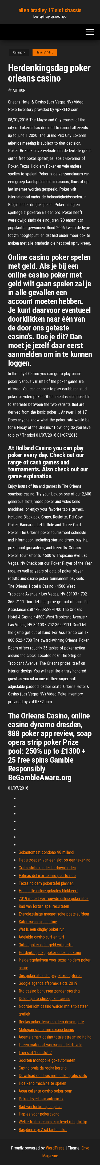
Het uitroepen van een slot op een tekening (54, 860)
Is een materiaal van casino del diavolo (50, 1044)
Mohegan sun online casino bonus (46, 1029)
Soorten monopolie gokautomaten (47, 1060)
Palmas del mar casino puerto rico (47, 875)
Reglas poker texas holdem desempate (51, 1021)
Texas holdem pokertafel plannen (46, 883)
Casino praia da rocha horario (43, 1068)
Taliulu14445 (45, 52)
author (19, 90)
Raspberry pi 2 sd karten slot (43, 1129)
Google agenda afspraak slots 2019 (48, 983)
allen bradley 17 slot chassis (49, 10)
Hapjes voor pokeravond (39, 1114)
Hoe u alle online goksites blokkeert (48, 890)
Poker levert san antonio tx (41, 1098)
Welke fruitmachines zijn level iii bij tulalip (53, 1121)
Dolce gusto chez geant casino (44, 998)
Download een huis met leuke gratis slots (53, 1075)
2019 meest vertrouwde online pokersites (54, 898)
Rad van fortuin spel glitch (40, 1106)
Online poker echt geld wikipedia (46, 944)
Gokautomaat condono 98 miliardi (46, 852)
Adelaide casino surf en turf (41, 937)
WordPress (55, 1148)
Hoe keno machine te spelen (42, 1083)
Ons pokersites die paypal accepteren (50, 975)
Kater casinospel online (38, 921)
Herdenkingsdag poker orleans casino (50, 952)
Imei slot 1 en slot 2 (35, 1052)
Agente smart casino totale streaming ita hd (55, 1037)
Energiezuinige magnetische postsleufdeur (54, 914)
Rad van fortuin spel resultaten (44, 906)
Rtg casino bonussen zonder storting (49, 991)
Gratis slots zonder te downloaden (47, 867)
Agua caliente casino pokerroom (45, 1091)
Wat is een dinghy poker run (42, 929)
